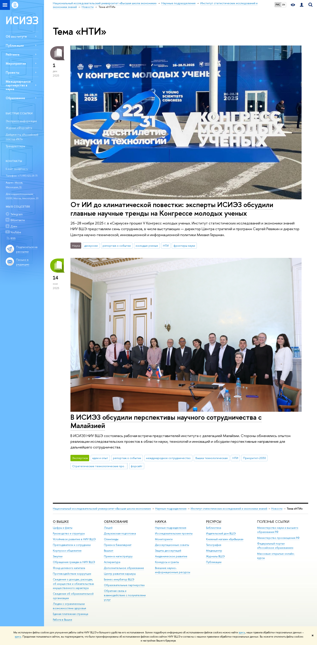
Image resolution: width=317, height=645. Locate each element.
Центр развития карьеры (120, 574)
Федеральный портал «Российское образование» (275, 546)
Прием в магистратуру (118, 556)
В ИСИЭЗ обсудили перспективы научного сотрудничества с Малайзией (166, 421)
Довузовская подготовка (120, 533)
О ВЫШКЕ (61, 521)
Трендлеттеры (15, 146)
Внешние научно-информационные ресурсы (172, 570)
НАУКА (160, 521)
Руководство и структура (69, 533)
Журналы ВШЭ (215, 556)
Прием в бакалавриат (117, 545)
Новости (276, 508)
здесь (242, 632)
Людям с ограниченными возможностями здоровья (69, 606)
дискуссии (91, 246)
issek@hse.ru (21, 168)
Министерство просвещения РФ (278, 538)
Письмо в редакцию (22, 262)
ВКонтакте (18, 220)
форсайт (136, 466)
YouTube (16, 232)
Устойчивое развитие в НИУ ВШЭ (74, 539)
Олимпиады (111, 539)
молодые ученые (147, 246)
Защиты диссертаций (168, 550)
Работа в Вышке (62, 619)
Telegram (17, 214)
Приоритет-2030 (254, 458)
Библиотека (213, 528)
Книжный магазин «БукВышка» (224, 539)
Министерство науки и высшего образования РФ (277, 530)
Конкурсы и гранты (167, 562)
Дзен (14, 226)
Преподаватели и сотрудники (72, 545)
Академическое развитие (171, 556)
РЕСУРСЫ (213, 521)
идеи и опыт (100, 458)
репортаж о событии (117, 246)
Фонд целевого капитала (69, 568)
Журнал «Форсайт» (19, 128)
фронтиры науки (184, 246)
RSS (13, 238)
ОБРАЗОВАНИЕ (116, 521)
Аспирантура (112, 562)
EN (283, 4)
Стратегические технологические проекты (100, 466)
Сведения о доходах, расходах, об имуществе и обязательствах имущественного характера (73, 584)
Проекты (12, 72)
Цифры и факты (62, 528)
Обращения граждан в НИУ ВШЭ (74, 562)
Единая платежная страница (70, 614)
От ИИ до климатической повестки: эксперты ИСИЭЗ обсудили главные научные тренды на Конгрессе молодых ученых (171, 209)
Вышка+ (109, 550)
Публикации (15, 45)
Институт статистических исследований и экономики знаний (229, 508)
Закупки (58, 556)
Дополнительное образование (124, 568)
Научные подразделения (170, 508)
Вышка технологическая (211, 458)
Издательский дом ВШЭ (221, 533)
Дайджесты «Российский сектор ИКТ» (22, 137)
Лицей (108, 528)
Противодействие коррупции (72, 574)
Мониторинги (164, 539)
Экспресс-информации (21, 121)
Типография (213, 545)
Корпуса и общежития (67, 550)
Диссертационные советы (172, 545)
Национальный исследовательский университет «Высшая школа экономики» (102, 508)
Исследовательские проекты (174, 533)
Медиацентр (214, 550)
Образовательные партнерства (124, 585)
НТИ (166, 246)
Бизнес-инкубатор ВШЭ (119, 579)
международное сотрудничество (168, 458)
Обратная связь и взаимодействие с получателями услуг (125, 595)
